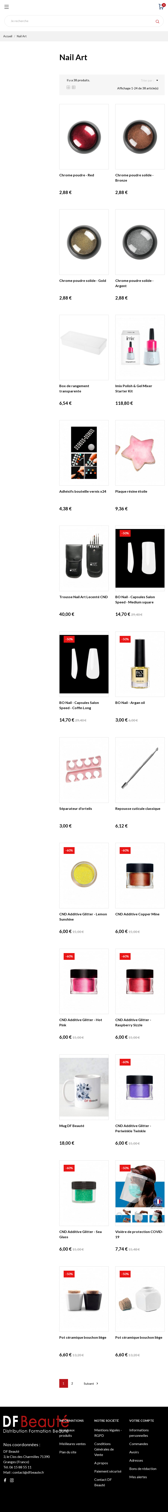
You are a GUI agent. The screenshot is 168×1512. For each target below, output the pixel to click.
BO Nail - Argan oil (130, 702)
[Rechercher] (84, 21)
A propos (101, 1463)
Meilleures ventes (72, 1444)
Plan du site (67, 1452)
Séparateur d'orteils (75, 808)
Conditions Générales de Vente (104, 1449)
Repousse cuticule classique (137, 808)
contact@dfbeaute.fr (28, 1472)
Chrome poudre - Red (76, 175)
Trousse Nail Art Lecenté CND (83, 597)
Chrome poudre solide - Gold (82, 280)
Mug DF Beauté (71, 1126)
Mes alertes (138, 1477)
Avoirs (134, 1452)
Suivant (91, 1383)
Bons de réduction (142, 1468)
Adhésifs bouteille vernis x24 (82, 491)
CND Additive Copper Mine (137, 914)
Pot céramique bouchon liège (82, 1337)
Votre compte (141, 1420)
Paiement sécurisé (107, 1471)
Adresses (136, 1460)
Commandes (138, 1444)
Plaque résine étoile (131, 491)
